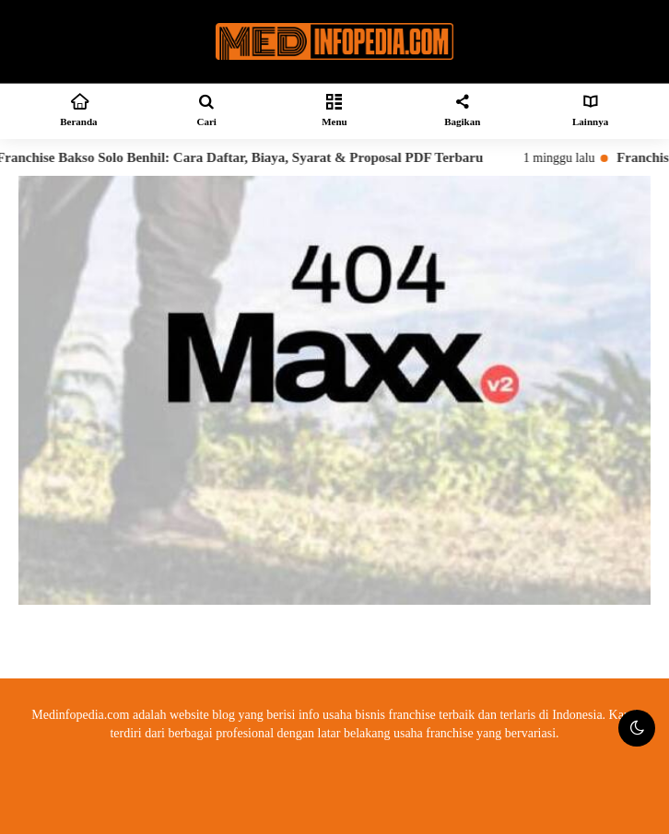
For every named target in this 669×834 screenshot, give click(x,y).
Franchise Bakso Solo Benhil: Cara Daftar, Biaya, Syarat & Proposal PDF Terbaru (247, 157)
